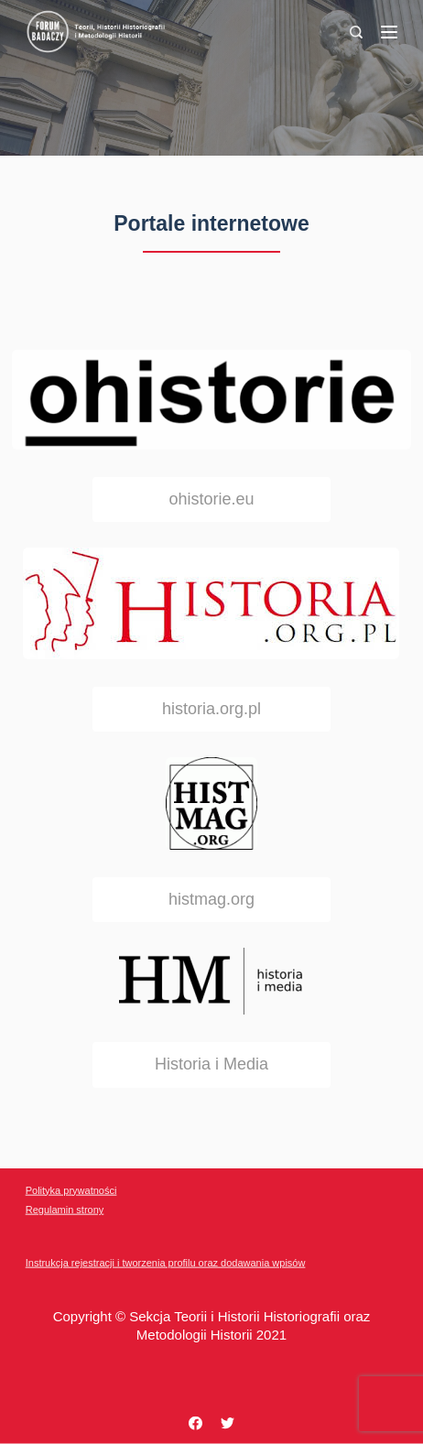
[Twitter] (227, 1423)
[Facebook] (195, 1423)
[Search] (356, 32)
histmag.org (211, 899)
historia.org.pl (211, 709)
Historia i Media (211, 1064)
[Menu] (389, 32)
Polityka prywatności (71, 1189)
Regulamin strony (65, 1209)
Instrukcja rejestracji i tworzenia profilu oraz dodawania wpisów (166, 1262)
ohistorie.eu (211, 499)
